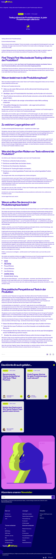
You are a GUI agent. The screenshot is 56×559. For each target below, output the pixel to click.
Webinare (42, 518)
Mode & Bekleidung (26, 542)
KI (5, 528)
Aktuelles (42, 511)
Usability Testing (9, 274)
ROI (6, 538)
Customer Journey (9, 535)
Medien (24, 540)
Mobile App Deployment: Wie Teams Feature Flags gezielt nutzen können (12, 409)
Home (1, 7)
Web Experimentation (27, 514)
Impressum (24, 553)
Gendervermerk (5, 555)
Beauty (24, 531)
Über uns (7, 511)
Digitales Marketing (9, 540)
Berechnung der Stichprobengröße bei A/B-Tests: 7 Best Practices (11, 377)
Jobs (6, 518)
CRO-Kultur (7, 533)
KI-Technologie (25, 523)
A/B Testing (7, 263)
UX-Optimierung (8, 542)
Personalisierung (26, 518)
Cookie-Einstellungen (47, 553)
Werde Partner (8, 516)
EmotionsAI (25, 521)
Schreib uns (7, 514)
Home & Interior (25, 538)
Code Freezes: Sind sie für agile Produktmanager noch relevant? (37, 376)
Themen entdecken (10, 525)
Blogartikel (6, 7)
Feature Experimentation (27, 516)
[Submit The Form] (53, 497)
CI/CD (6, 261)
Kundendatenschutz (39, 553)
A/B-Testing (7, 531)
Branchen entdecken (28, 525)
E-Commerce (25, 533)
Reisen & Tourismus (26, 528)
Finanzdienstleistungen (27, 535)
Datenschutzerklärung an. (6, 502)
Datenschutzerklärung (31, 553)
